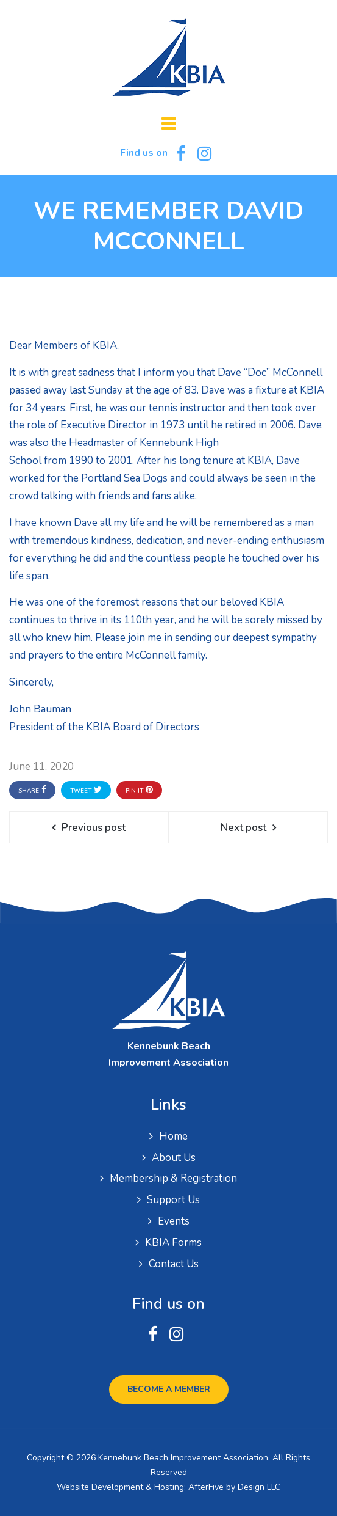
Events (174, 1221)
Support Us (173, 1200)
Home (173, 1136)
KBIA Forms (173, 1243)
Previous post (94, 828)
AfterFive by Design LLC (234, 1487)
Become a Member (168, 1389)
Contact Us (174, 1264)
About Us (174, 1158)
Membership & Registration (173, 1178)
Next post (243, 828)
